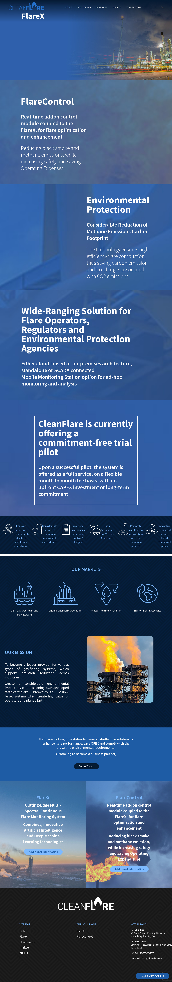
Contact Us (152, 976)
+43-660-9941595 (146, 953)
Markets (24, 947)
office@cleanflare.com (151, 958)
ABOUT (23, 953)
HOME (23, 931)
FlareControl (27, 942)
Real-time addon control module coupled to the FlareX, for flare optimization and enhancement (54, 126)
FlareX (23, 936)
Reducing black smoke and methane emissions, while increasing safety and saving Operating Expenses (51, 158)
